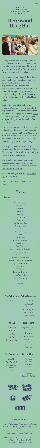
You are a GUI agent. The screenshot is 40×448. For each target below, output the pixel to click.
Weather (20, 214)
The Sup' (11, 322)
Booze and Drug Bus (20, 272)
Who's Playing (11, 296)
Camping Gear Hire (20, 223)
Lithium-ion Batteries (20, 240)
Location (20, 206)
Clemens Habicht (29, 438)
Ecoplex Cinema (28, 316)
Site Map (20, 211)
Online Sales (28, 336)
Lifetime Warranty (20, 232)
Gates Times (20, 243)
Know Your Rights (20, 275)
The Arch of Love (11, 331)
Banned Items (20, 237)
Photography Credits (15, 442)
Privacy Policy (27, 442)
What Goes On (28, 296)
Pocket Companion (20, 203)
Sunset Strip (12, 334)
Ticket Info (28, 322)
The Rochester (11, 328)
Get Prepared (11, 354)
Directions (20, 209)
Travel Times (20, 246)
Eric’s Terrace (28, 313)
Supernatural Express (11, 111)
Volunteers (28, 373)
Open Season (21, 440)
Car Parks (20, 229)
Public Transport (20, 255)
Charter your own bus (20, 108)
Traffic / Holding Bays (20, 278)
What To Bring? (20, 217)
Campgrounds (20, 226)
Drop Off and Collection (20, 263)
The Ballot (28, 333)
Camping (20, 220)
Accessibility (12, 359)
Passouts (20, 281)
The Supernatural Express (20, 252)
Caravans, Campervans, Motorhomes (20, 261)
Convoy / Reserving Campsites (20, 249)
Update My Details (28, 376)
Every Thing (28, 354)
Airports (20, 284)
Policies (20, 235)
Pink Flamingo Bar (28, 309)
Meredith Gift (28, 301)
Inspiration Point (11, 340)
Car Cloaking (20, 269)
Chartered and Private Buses (20, 258)
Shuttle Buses (20, 266)
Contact (28, 370)
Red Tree (11, 337)
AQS (29, 440)
